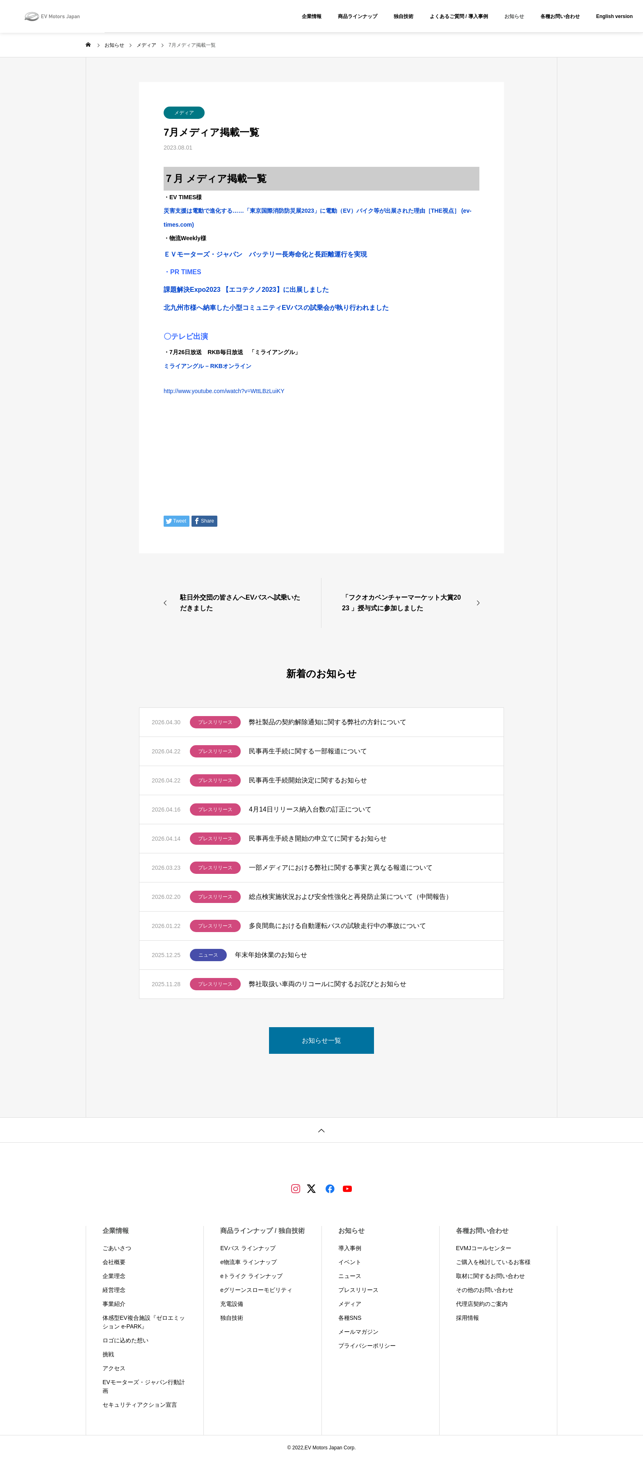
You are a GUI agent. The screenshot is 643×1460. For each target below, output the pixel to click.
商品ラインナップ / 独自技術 (262, 1230)
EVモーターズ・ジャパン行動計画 (144, 1386)
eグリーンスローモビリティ (256, 1290)
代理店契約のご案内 (482, 1304)
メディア (184, 113)
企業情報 (312, 16)
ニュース (208, 955)
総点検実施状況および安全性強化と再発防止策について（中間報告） (350, 896)
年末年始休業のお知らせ (271, 954)
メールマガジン (358, 1331)
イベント (349, 1262)
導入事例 (349, 1248)
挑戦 (108, 1354)
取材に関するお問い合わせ (490, 1276)
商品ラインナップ (357, 16)
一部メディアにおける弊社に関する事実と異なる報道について (341, 867)
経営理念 (114, 1290)
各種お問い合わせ (560, 16)
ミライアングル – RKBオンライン (207, 366)
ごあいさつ (117, 1248)
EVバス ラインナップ (248, 1248)
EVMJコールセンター (483, 1248)
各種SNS (350, 1317)
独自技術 (403, 16)
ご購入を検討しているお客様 (493, 1262)
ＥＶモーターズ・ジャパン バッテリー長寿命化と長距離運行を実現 (265, 254)
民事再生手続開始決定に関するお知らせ (308, 780)
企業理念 (114, 1276)
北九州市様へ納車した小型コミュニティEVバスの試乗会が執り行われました (276, 307)
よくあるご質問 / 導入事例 (459, 16)
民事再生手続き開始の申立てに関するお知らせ (318, 838)
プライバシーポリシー (367, 1345)
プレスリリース (215, 722)
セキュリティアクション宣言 (140, 1404)
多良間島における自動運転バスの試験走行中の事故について (337, 925)
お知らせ (514, 16)
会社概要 (114, 1262)
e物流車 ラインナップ (248, 1262)
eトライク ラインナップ (251, 1276)
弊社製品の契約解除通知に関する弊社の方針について (327, 722)
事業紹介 (114, 1304)
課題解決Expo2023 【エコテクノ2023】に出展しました (246, 289)
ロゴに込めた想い (125, 1340)
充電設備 (231, 1304)
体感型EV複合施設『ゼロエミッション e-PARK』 (144, 1322)
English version (614, 16)
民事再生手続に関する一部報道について (308, 751)
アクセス (114, 1368)
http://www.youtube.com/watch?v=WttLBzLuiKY (224, 391)
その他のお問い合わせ (484, 1290)
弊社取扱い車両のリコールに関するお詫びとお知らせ (327, 983)
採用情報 (467, 1317)
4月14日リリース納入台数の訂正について (310, 809)
